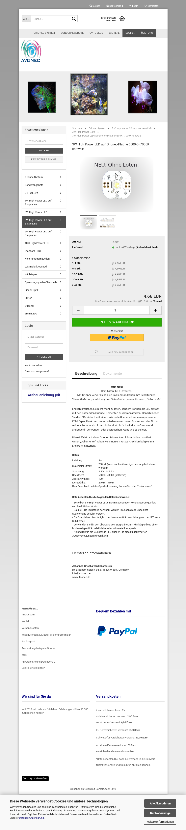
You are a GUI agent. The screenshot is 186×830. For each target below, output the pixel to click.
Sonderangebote (72, 32)
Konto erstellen (33, 378)
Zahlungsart (28, 654)
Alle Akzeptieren (160, 803)
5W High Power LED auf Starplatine (38, 246)
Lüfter (28, 310)
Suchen (130, 32)
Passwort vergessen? (37, 384)
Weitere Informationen (160, 821)
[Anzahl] (117, 323)
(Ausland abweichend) (147, 260)
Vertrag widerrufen (35, 791)
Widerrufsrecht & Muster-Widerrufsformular (46, 647)
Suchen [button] (95, 6)
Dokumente (112, 386)
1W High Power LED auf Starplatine (38, 215)
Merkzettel (151, 6)
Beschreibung (86, 386)
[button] (114, 6)
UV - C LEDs (96, 32)
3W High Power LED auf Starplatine (38, 235)
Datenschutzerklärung (31, 817)
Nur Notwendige (160, 813)
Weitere (114, 32)
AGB (24, 668)
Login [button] (133, 6)
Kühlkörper (31, 287)
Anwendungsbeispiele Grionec (39, 661)
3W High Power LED (36, 225)
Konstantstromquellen (37, 271)
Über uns (147, 32)
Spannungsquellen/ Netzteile (41, 295)
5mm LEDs (31, 326)
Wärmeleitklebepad (36, 279)
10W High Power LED (37, 256)
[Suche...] (26, 18)
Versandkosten (30, 641)
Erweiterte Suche (44, 172)
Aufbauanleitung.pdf (44, 408)
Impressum (28, 627)
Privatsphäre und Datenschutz (38, 674)
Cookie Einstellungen (33, 681)
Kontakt (26, 634)
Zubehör (29, 318)
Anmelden (44, 370)
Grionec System (44, 32)
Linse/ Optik (32, 303)
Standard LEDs (33, 264)
